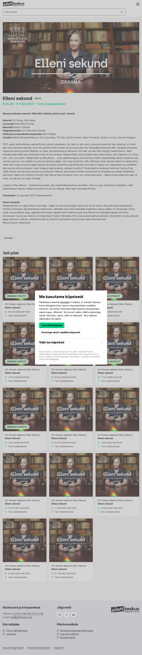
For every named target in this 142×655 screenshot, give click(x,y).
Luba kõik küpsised (51, 325)
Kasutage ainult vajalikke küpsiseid (60, 332)
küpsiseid (65, 302)
